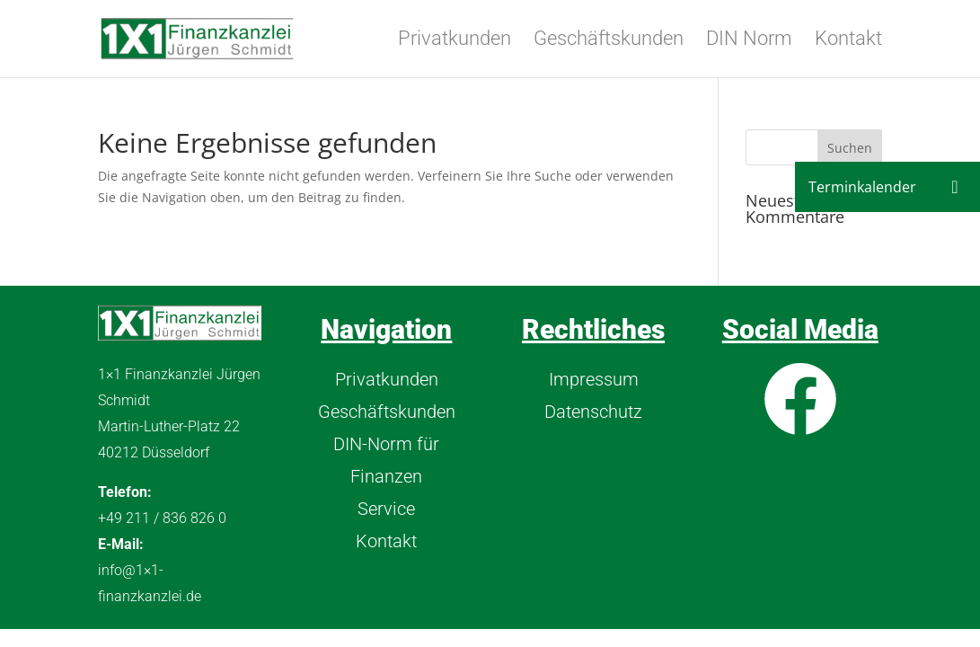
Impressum (594, 379)
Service (386, 508)
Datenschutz (593, 411)
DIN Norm (749, 40)
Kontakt (848, 40)
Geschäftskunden (609, 40)
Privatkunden (454, 40)
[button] (955, 187)
